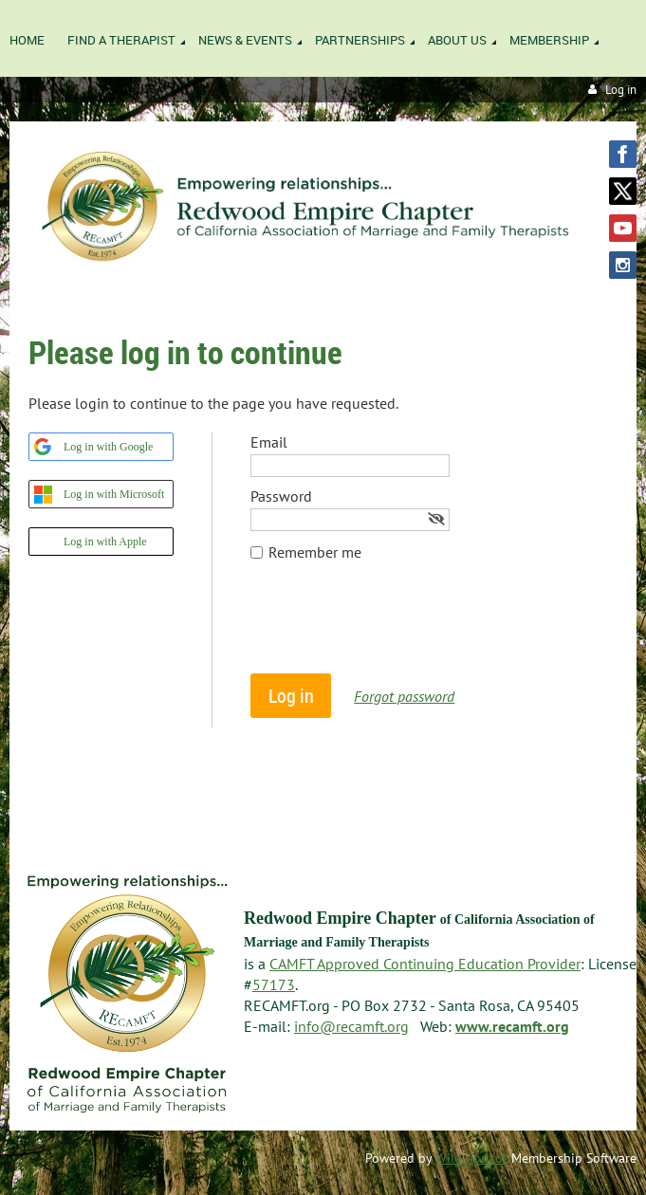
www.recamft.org (512, 1026)
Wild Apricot (471, 1158)
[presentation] (394, 627)
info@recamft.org (351, 1026)
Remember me (314, 551)
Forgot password (404, 696)
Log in (621, 90)
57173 (273, 984)
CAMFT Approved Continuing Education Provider (425, 963)
